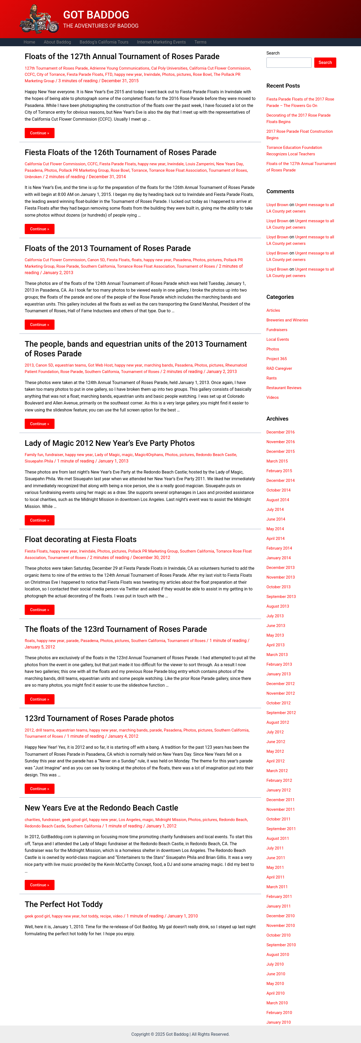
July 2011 (275, 848)
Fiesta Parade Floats (115, 73)
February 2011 (280, 896)
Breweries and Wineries (288, 319)
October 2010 (279, 935)
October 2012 (279, 702)
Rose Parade (77, 262)
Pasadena (43, 167)
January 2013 (279, 673)
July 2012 (275, 731)
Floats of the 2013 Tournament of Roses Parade (99, 245)
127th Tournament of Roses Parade (58, 67)
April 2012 (276, 761)
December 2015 (281, 451)
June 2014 (276, 519)
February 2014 (280, 548)
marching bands (166, 359)
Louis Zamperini (211, 161)
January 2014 (279, 557)
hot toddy (94, 908)
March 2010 (277, 1002)
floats (144, 256)
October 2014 (279, 490)
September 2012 (282, 712)
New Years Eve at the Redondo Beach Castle (94, 802)
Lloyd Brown (278, 204)
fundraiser (56, 453)
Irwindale (186, 73)
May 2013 (275, 635)
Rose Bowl (239, 73)
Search (273, 53)
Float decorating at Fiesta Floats (75, 538)
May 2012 (275, 751)
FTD (140, 73)
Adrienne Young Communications (126, 67)
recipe (110, 908)
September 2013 (282, 596)
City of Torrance (78, 73)
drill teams (46, 725)
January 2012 (279, 790)
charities (33, 813)
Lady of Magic (112, 453)
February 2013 (280, 664)
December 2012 (281, 683)
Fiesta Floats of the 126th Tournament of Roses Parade (111, 150)
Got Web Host (105, 359)
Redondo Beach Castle (228, 453)
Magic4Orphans (156, 453)
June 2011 (276, 857)
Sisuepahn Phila (40, 460)
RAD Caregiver (280, 368)
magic (133, 453)
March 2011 (277, 886)
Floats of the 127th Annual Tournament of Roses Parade (112, 56)
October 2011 (279, 819)
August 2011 (278, 838)
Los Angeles (136, 813)
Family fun (35, 453)
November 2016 (281, 441)
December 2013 (281, 567)
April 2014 (276, 538)
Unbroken (53, 174)
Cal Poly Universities (179, 67)
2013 (29, 359)
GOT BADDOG (96, 15)
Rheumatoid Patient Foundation (55, 365)
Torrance (155, 167)
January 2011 (279, 906)
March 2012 (277, 770)
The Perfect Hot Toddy (60, 898)
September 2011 (282, 828)
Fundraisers (277, 329)
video (123, 908)
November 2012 (281, 693)
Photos (203, 73)
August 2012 (278, 722)
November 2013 (281, 577)
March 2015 (277, 461)
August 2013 (278, 606)
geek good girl (77, 813)
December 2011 (281, 799)
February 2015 (280, 470)
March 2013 (277, 654)
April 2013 (276, 644)
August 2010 (278, 954)
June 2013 (276, 625)
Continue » (41, 132)
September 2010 (282, 944)
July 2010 (275, 964)
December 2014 (281, 480)
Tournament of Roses (213, 262)
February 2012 (280, 780)
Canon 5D (101, 256)
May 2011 (275, 867)
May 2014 (275, 528)
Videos (273, 397)
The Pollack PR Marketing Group (55, 79)
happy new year (160, 73)
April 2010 (276, 993)
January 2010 (279, 1022)
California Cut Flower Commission (57, 161)
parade (75, 637)
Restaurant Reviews (285, 387)
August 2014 (278, 499)
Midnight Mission (179, 813)
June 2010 (276, 973)
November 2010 (281, 925)
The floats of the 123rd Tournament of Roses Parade (106, 626)
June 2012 (276, 741)
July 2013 (275, 615)
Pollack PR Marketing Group (96, 167)
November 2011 (281, 809)
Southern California (109, 262)
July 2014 (275, 509)
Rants (271, 378)
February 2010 (280, 1012)
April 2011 (276, 877)
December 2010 (281, 915)
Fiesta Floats (124, 256)
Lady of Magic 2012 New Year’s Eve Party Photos (101, 443)
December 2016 (281, 432)
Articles (273, 310)
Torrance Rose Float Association (197, 167)
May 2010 (275, 983)
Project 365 (277, 358)
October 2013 (279, 586)
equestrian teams (73, 359)
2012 (29, 725)
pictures (220, 73)
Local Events (278, 339)
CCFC (56, 73)
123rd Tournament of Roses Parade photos (91, 714)
